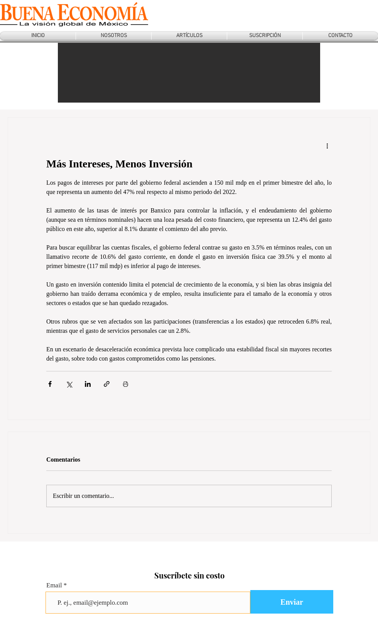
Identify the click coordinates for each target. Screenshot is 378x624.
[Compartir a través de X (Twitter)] (69, 384)
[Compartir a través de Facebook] (50, 384)
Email (54, 585)
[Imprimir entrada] (125, 384)
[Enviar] (291, 602)
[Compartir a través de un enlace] (106, 384)
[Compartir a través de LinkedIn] (87, 384)
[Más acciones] (327, 145)
